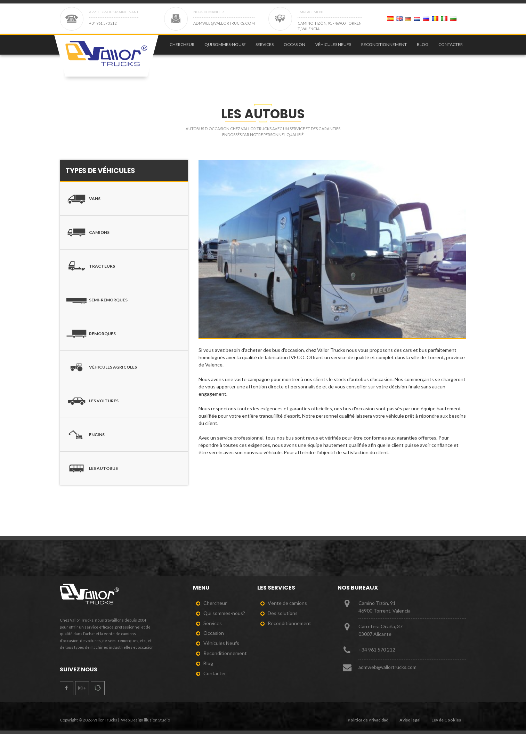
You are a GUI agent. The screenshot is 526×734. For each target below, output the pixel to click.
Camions (87, 232)
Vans (82, 199)
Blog (422, 47)
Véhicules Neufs (333, 47)
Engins (85, 435)
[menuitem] (180, 48)
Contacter (450, 47)
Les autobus (91, 468)
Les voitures (92, 401)
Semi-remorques (96, 300)
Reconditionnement (384, 47)
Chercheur (182, 47)
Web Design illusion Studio (145, 720)
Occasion (294, 47)
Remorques (90, 334)
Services (265, 47)
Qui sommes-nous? (224, 47)
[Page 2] (390, 19)
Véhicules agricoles (101, 367)
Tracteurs (90, 266)
